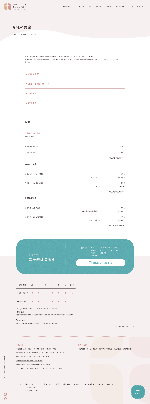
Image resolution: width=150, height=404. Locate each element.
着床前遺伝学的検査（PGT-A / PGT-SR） (29, 360)
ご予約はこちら (138, 391)
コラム (131, 6)
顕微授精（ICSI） (38, 353)
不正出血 (32, 103)
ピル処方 (109, 349)
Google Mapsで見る (122, 326)
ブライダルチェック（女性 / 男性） (27, 368)
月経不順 (32, 93)
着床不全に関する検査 (23, 357)
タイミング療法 (39, 349)
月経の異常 (81, 349)
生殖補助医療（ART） (23, 353)
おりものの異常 (92, 349)
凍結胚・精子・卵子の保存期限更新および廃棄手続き (33, 364)
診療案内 (99, 6)
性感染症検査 (127, 349)
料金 (90, 6)
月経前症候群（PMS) (38, 83)
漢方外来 (102, 349)
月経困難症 (33, 74)
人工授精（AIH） (51, 349)
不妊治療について (32, 390)
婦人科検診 (117, 349)
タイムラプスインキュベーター (55, 353)
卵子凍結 (46, 357)
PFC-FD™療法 (37, 357)
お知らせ (109, 6)
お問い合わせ (141, 6)
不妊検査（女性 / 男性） (24, 349)
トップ (15, 34)
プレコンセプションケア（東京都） (52, 368)
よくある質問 (120, 6)
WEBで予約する (103, 262)
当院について (67, 7)
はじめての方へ (32, 387)
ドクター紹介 (80, 6)
